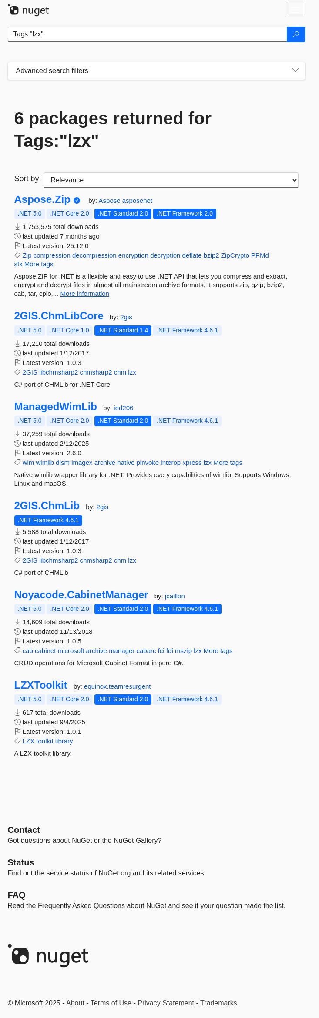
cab (28, 650)
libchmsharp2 (58, 372)
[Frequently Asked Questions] (17, 895)
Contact (24, 830)
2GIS (30, 372)
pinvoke (147, 462)
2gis (126, 317)
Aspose (110, 200)
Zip (27, 255)
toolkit (44, 741)
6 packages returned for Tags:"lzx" (113, 129)
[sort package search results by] (171, 180)
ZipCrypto (235, 255)
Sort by (26, 178)
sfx (18, 264)
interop (171, 462)
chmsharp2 (96, 372)
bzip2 (211, 255)
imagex (81, 462)
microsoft (71, 650)
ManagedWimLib (55, 406)
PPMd (260, 255)
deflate (192, 255)
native (125, 462)
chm (120, 372)
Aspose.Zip (42, 199)
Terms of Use (111, 1003)
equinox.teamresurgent (117, 686)
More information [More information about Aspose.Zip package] (84, 293)
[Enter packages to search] (147, 34)
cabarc (146, 650)
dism (63, 462)
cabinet (45, 650)
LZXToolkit (40, 685)
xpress (191, 462)
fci (161, 650)
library (64, 741)
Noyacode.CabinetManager (81, 595)
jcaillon (175, 596)
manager (121, 650)
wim (28, 462)
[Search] (296, 34)
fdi (169, 650)
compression (52, 255)
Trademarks (218, 1003)
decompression (94, 255)
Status (21, 862)
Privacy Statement (166, 1003)
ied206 (123, 407)
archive (104, 462)
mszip (183, 650)
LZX (29, 741)
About (75, 1003)
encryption (133, 255)
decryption (165, 255)
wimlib (45, 462)
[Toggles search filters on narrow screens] (295, 71)
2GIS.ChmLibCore (59, 316)
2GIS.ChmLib (47, 506)
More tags (39, 264)
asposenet (137, 200)
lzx (132, 372)
